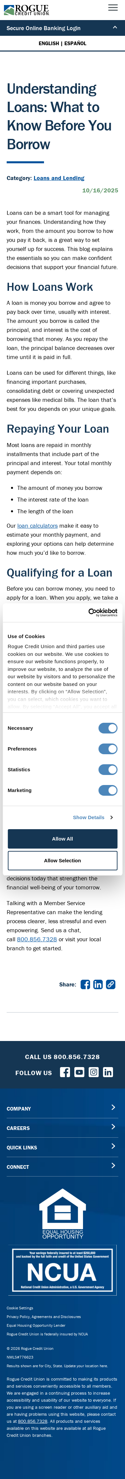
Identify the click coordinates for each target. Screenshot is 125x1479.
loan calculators (37, 525)
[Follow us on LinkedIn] (108, 1071)
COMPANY (19, 1108)
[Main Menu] (113, 9)
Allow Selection (62, 860)
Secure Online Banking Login (62, 28)
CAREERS (18, 1128)
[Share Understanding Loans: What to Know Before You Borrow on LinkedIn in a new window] (98, 984)
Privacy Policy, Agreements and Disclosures (44, 1316)
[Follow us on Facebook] (65, 1071)
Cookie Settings (20, 1307)
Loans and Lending (59, 178)
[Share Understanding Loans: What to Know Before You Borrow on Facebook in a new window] (85, 984)
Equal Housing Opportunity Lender (36, 1325)
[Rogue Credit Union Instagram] (94, 1071)
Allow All (62, 839)
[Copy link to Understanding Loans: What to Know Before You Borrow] (111, 984)
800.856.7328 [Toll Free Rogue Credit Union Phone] (77, 1056)
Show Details (89, 817)
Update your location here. (86, 1365)
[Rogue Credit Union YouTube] (79, 1071)
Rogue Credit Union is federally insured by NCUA (47, 1333)
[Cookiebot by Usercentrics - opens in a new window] (89, 612)
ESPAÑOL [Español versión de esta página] (75, 43)
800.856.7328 (37, 939)
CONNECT (18, 1166)
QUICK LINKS (22, 1147)
